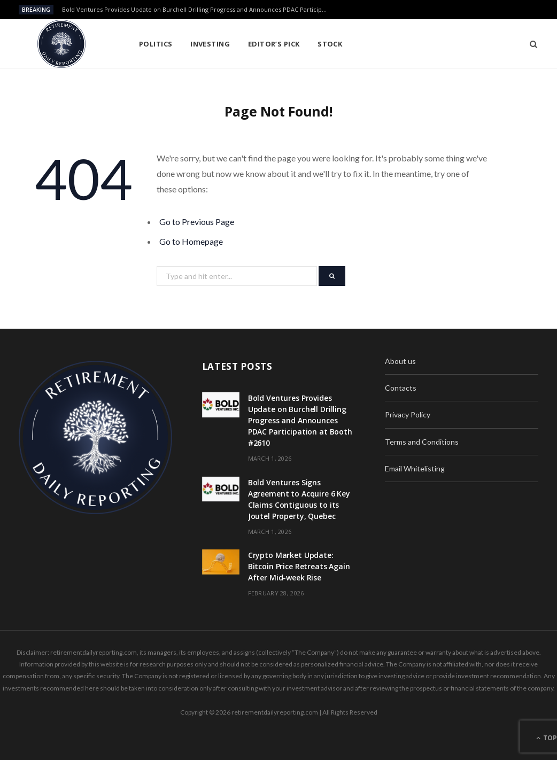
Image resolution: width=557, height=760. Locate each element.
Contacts (400, 387)
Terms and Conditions (422, 441)
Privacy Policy (407, 414)
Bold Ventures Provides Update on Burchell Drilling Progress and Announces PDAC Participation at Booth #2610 (198, 9)
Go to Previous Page (196, 221)
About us (400, 361)
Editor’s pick (274, 44)
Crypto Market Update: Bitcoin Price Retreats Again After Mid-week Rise (299, 566)
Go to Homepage (191, 241)
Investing (210, 44)
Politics (156, 44)
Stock (330, 44)
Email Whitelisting (415, 468)
